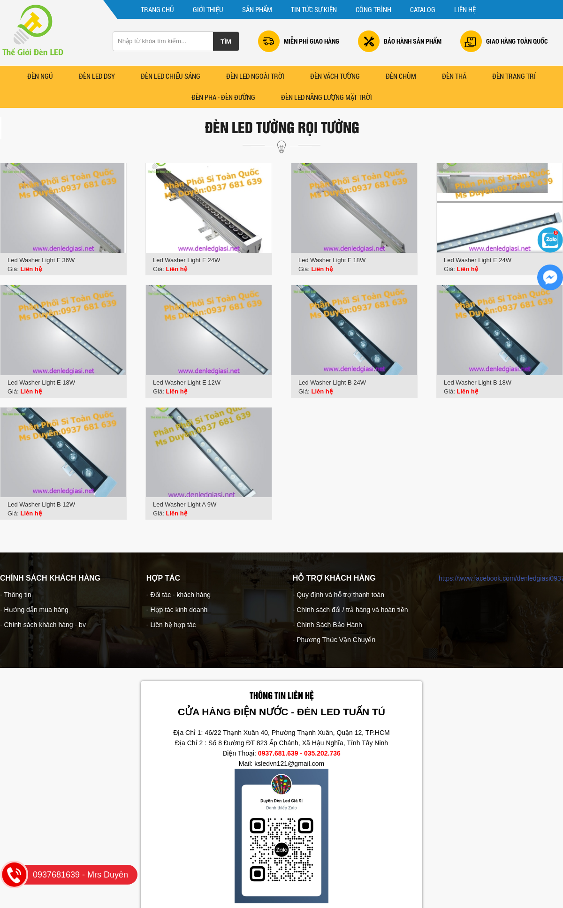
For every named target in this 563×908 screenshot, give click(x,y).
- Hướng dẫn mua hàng (34, 609)
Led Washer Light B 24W (332, 382)
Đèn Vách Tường (335, 76)
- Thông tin (15, 594)
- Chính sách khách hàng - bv (43, 624)
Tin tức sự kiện (314, 9)
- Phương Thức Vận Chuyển (334, 639)
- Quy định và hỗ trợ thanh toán (338, 594)
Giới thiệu (208, 9)
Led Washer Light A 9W (184, 504)
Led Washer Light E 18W (41, 382)
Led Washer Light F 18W (331, 260)
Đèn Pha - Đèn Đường (223, 97)
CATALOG (422, 9)
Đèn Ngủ (40, 76)
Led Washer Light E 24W (477, 260)
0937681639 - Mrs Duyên (68, 875)
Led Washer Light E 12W (187, 382)
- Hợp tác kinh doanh (176, 609)
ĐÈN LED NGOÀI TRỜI (255, 76)
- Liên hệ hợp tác (171, 624)
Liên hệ (465, 9)
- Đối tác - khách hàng (178, 594)
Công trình (373, 9)
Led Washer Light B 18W (477, 382)
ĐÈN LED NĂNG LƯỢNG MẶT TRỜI (326, 97)
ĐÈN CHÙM (401, 76)
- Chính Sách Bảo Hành (327, 624)
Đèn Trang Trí (514, 76)
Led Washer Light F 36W (41, 260)
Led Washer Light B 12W (41, 504)
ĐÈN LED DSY (97, 76)
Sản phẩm (257, 9)
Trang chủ (157, 9)
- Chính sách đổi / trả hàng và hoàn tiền (350, 609)
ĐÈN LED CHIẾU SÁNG (170, 76)
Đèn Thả (454, 76)
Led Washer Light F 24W (186, 260)
